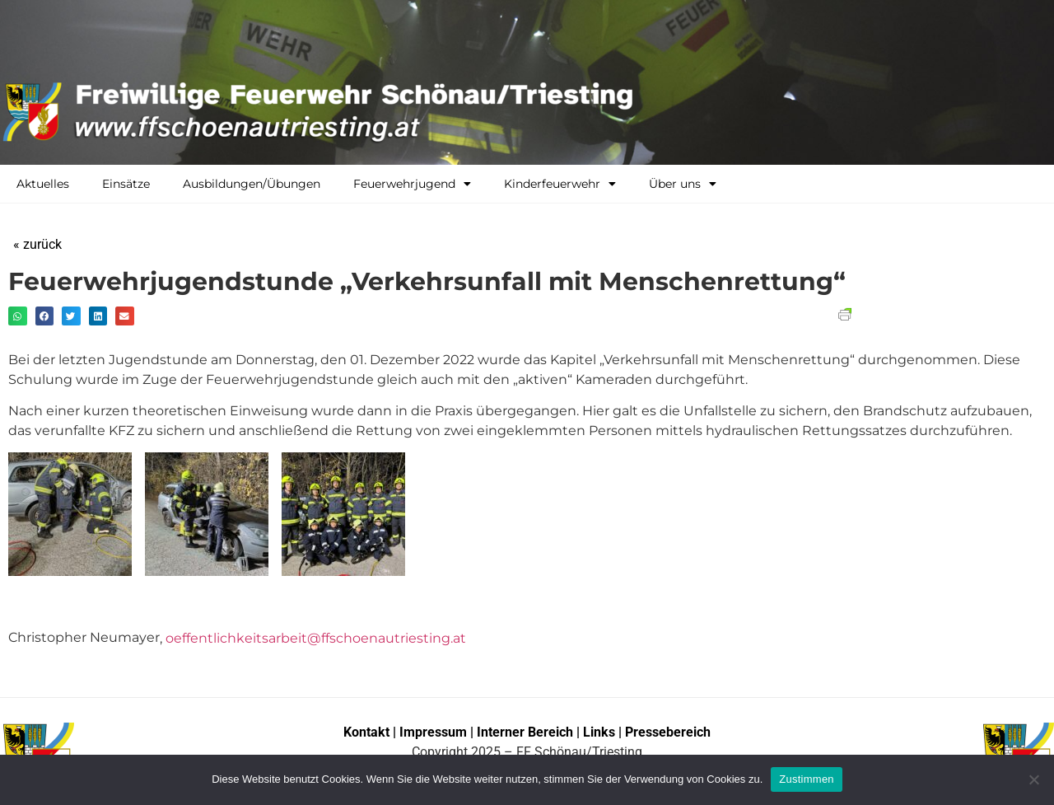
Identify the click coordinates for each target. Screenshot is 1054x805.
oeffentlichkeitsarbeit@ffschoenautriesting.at (316, 638)
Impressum (434, 732)
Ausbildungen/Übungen (251, 183)
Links (599, 732)
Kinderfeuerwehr (560, 184)
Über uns (682, 184)
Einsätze (126, 183)
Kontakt (366, 732)
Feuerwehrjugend (412, 184)
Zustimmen (806, 779)
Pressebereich (668, 732)
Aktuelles (42, 183)
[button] (17, 316)
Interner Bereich (525, 732)
